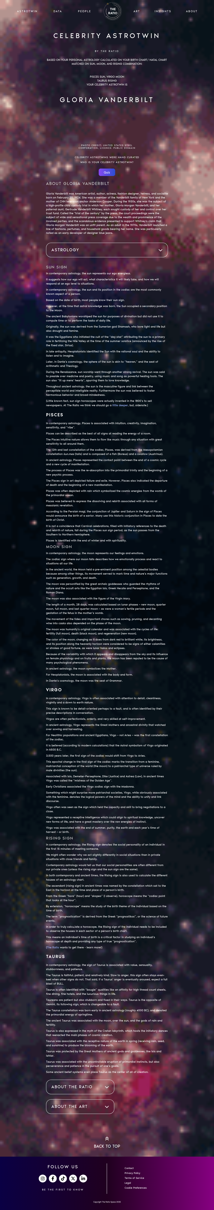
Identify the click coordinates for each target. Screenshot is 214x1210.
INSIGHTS (163, 11)
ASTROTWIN (27, 11)
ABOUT (192, 11)
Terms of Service (134, 1178)
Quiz (107, 172)
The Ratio (53, 947)
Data (58, 11)
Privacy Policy (132, 1173)
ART (136, 11)
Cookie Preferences (136, 1187)
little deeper (120, 405)
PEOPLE (84, 11)
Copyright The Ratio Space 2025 (107, 1202)
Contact (129, 1168)
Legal (128, 1182)
